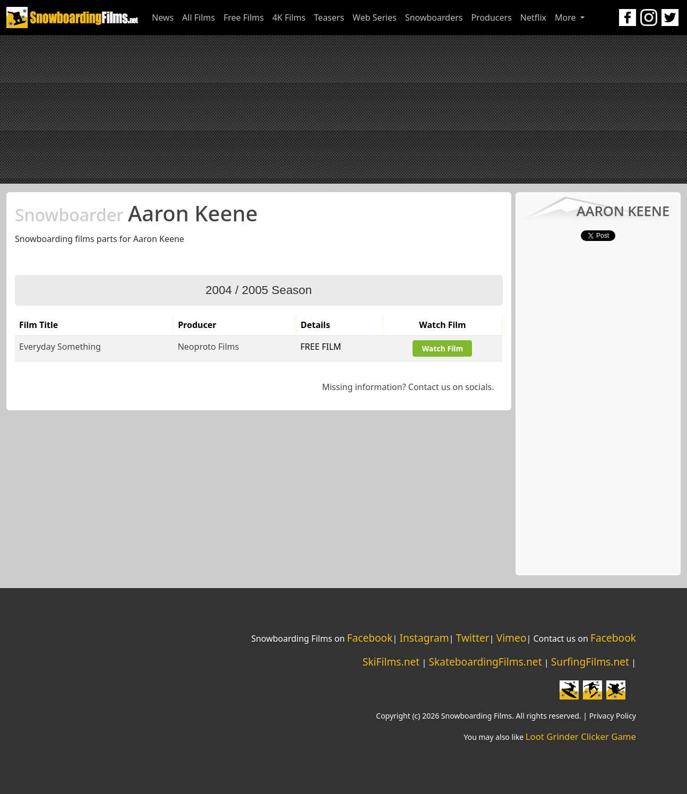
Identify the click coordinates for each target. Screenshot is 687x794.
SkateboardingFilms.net (485, 661)
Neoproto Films (208, 346)
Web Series (375, 17)
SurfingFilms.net (590, 661)
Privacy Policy (612, 716)
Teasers (329, 17)
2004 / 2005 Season (258, 290)
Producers (491, 17)
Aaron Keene (136, 213)
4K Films (288, 17)
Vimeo (511, 638)
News (163, 17)
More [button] (566, 17)
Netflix (533, 17)
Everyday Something (60, 346)
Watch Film (442, 348)
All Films (198, 17)
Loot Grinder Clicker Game (581, 736)
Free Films (244, 17)
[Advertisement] (343, 109)
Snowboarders (434, 17)
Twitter (473, 638)
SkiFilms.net (391, 661)
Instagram (424, 638)
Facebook (369, 638)
